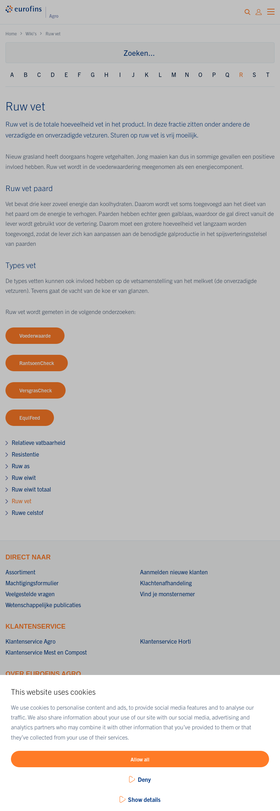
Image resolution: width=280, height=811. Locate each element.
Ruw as (21, 465)
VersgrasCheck (35, 390)
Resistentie (25, 454)
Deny (144, 779)
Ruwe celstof (27, 512)
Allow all (140, 759)
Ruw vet (21, 500)
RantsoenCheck (36, 363)
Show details (144, 799)
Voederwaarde (35, 335)
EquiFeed (29, 417)
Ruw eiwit (24, 477)
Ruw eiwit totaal (31, 489)
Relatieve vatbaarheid (38, 442)
